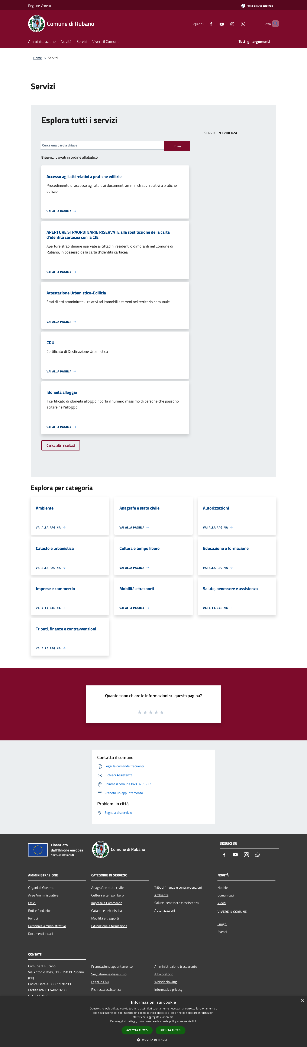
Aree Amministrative (43, 895)
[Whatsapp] (236, 23)
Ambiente (161, 895)
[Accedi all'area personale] (257, 6)
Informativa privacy (168, 989)
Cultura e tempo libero (107, 895)
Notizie (222, 887)
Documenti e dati (40, 933)
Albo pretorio (163, 974)
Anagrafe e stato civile (107, 887)
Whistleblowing (165, 981)
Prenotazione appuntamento (112, 966)
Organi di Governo (41, 887)
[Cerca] (274, 24)
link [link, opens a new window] (194, 1021)
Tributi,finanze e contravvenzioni (178, 887)
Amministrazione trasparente (175, 966)
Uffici (32, 902)
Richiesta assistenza (106, 989)
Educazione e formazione (109, 925)
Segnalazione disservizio (108, 974)
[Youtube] (214, 23)
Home (37, 57)
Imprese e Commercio (106, 902)
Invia (177, 146)
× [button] (302, 1000)
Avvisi (221, 902)
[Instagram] (225, 23)
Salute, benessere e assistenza (176, 902)
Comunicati (225, 895)
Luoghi (222, 924)
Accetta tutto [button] (137, 1030)
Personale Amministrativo (47, 925)
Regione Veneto (39, 5)
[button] (153, 1040)
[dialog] (153, 1021)
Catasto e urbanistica (106, 910)
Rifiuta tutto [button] (171, 1030)
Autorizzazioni (164, 910)
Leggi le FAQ (100, 981)
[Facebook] (204, 23)
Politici (33, 918)
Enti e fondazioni (40, 910)
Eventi (222, 931)
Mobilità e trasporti (105, 918)
